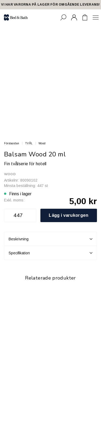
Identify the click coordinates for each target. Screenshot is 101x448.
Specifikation (50, 253)
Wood (42, 143)
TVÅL (29, 143)
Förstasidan (11, 143)
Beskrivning (50, 239)
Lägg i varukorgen (68, 215)
